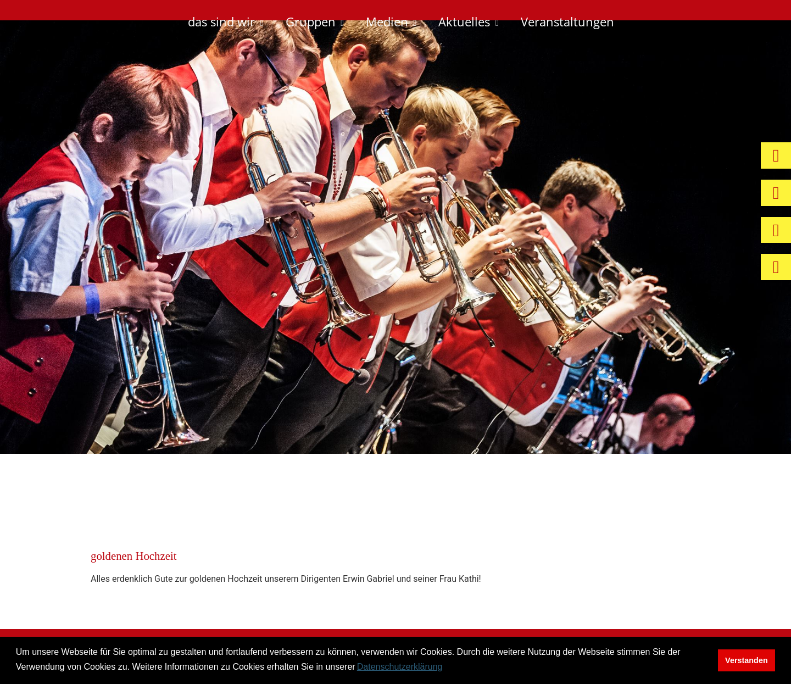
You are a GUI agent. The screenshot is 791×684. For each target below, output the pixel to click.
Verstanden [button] (746, 660)
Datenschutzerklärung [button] (400, 666)
